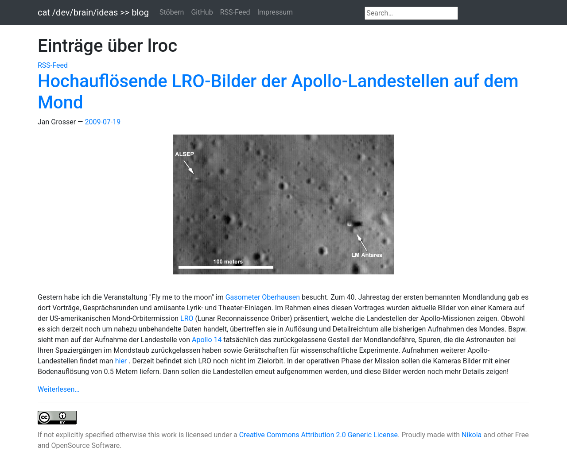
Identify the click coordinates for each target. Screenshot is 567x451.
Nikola (472, 435)
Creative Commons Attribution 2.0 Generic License (318, 435)
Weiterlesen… (58, 389)
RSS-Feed (235, 12)
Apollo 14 (207, 339)
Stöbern (171, 12)
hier (122, 361)
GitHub (202, 12)
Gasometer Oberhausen (263, 297)
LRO (187, 318)
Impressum (275, 12)
